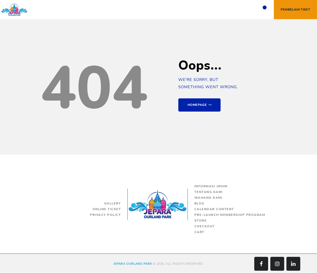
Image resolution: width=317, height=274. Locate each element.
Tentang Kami (208, 192)
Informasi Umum (211, 186)
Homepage (197, 105)
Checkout (204, 226)
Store (200, 221)
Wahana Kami (208, 198)
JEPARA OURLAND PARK (133, 264)
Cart (199, 232)
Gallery (112, 203)
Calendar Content (214, 209)
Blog (199, 203)
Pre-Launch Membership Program (229, 215)
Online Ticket (106, 209)
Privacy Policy (105, 215)
